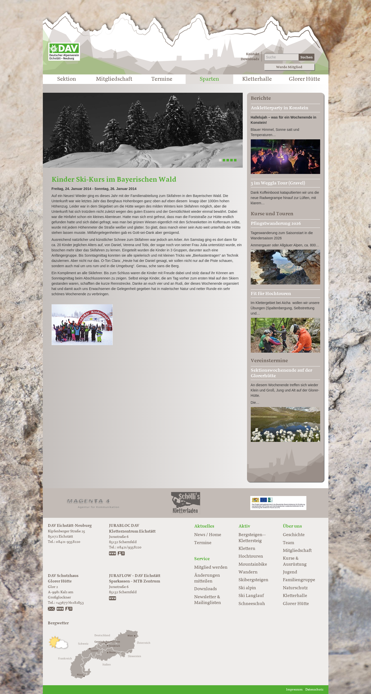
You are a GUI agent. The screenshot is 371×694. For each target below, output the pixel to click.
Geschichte (294, 535)
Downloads (250, 59)
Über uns (292, 526)
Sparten (209, 79)
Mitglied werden (210, 567)
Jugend (290, 572)
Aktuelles (204, 526)
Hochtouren (250, 556)
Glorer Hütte (304, 79)
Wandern (248, 572)
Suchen (306, 57)
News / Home (207, 535)
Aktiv (244, 526)
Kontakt (252, 54)
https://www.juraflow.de (112, 598)
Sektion (66, 79)
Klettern (246, 548)
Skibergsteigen (253, 580)
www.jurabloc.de (112, 553)
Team (288, 543)
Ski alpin (247, 588)
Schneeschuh (251, 604)
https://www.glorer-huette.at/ (60, 609)
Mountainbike (252, 564)
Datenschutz (314, 689)
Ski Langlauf (251, 595)
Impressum (294, 689)
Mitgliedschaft (114, 79)
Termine (161, 79)
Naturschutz (295, 588)
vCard (121, 553)
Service (202, 558)
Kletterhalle (257, 79)
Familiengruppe (299, 580)
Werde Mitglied (289, 67)
